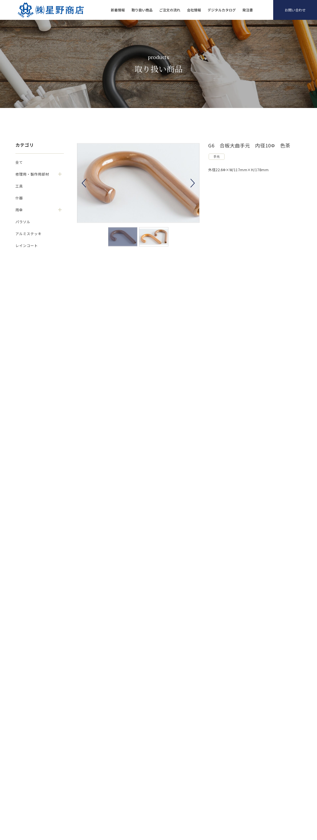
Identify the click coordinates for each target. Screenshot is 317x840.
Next (192, 183)
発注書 (247, 10)
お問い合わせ (295, 10)
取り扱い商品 (142, 10)
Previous (84, 183)
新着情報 (118, 10)
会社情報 (194, 10)
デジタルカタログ (222, 10)
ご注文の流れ (169, 10)
